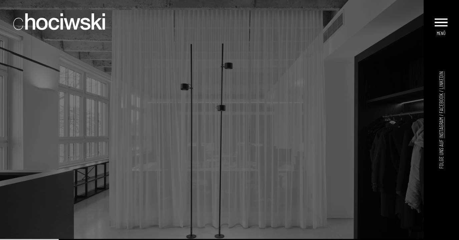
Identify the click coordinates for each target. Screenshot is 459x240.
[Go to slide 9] (221, 234)
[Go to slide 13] (240, 234)
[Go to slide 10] (225, 234)
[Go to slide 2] (188, 234)
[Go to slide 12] (235, 234)
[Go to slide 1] (183, 234)
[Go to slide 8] (216, 234)
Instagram (441, 127)
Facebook (441, 103)
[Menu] (441, 19)
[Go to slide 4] (197, 234)
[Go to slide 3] (193, 234)
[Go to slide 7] (211, 234)
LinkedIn (441, 80)
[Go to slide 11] (230, 234)
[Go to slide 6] (207, 234)
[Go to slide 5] (202, 234)
